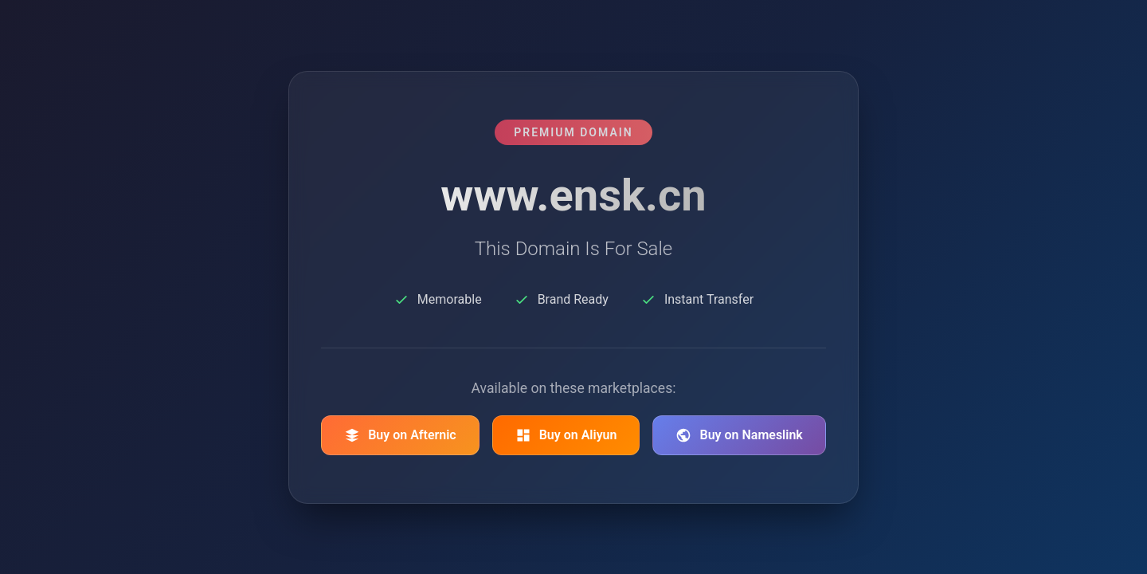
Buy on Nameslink (738, 435)
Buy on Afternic (400, 435)
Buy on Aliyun (566, 435)
